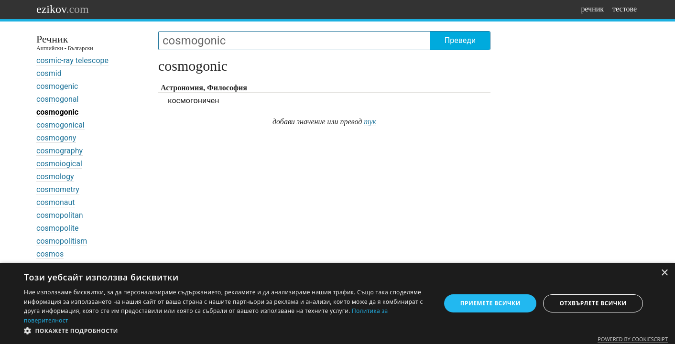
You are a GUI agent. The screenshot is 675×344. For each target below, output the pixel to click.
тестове (624, 9)
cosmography (59, 150)
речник (592, 9)
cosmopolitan (59, 215)
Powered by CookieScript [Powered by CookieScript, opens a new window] (633, 339)
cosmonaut (55, 202)
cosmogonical (60, 124)
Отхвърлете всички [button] (592, 303)
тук (370, 122)
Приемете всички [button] (490, 303)
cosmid (49, 73)
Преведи (460, 40)
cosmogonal (57, 99)
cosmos (50, 253)
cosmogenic (57, 86)
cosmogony (56, 137)
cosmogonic (57, 112)
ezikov (62, 9)
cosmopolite (57, 228)
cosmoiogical (59, 163)
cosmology (55, 176)
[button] (226, 331)
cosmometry (57, 189)
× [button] (664, 273)
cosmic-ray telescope (72, 60)
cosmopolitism (61, 241)
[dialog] (337, 303)
